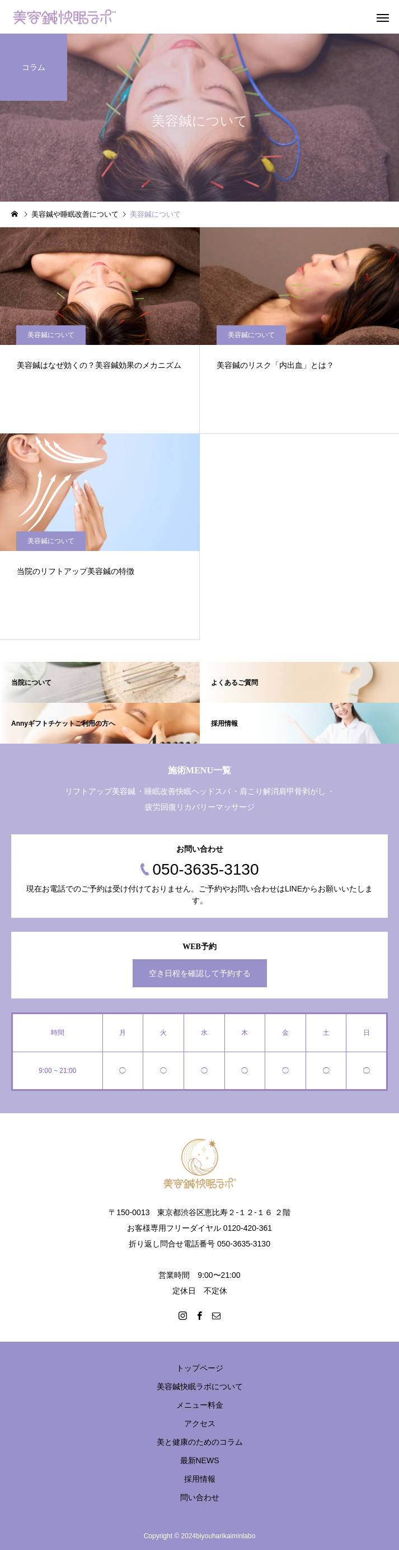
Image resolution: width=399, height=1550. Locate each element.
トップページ (199, 1368)
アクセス (199, 1423)
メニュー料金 (199, 1404)
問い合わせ (199, 1497)
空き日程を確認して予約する (200, 973)
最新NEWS (199, 1460)
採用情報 (199, 1478)
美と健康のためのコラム (200, 1441)
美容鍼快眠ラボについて (200, 1386)
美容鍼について (50, 335)
